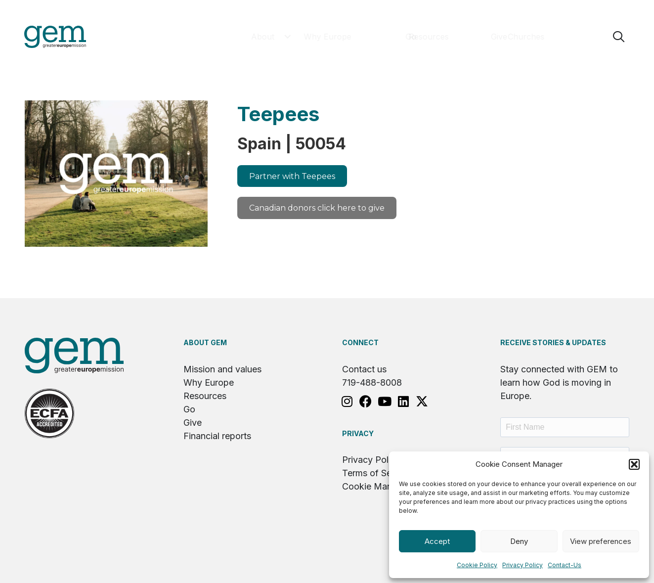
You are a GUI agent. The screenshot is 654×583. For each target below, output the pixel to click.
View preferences (600, 541)
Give (192, 423)
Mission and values (222, 370)
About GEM (205, 343)
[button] (634, 464)
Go (189, 410)
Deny (519, 541)
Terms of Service (376, 474)
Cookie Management (385, 487)
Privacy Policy (522, 565)
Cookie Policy (477, 565)
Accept (437, 541)
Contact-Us (564, 565)
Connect (360, 343)
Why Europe (208, 383)
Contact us (364, 370)
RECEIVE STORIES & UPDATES (553, 343)
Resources (204, 397)
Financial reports (217, 437)
